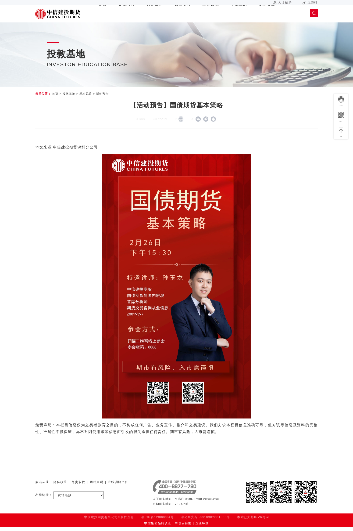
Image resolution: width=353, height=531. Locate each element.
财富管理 (154, 14)
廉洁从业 (42, 482)
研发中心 (183, 14)
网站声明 (96, 482)
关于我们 (239, 14)
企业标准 (202, 527)
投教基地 (267, 14)
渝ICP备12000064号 (157, 521)
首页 (102, 14)
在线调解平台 (118, 482)
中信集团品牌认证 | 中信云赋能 (168, 527)
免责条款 (78, 482)
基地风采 (85, 93)
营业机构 (211, 14)
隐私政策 (60, 482)
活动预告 (102, 93)
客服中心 (126, 14)
